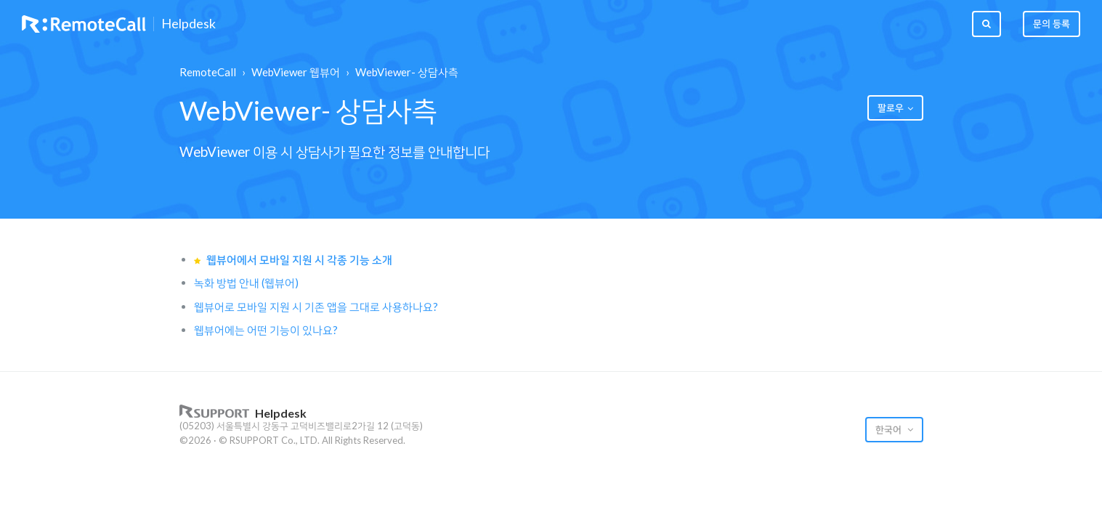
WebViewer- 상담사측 (406, 71)
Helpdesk (188, 24)
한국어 (889, 429)
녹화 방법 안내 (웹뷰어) (246, 282)
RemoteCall (207, 71)
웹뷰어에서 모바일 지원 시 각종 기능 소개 (299, 259)
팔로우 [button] (891, 107)
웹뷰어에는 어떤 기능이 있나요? (266, 329)
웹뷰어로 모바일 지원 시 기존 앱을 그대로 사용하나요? (316, 306)
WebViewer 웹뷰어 (295, 71)
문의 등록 (1051, 23)
